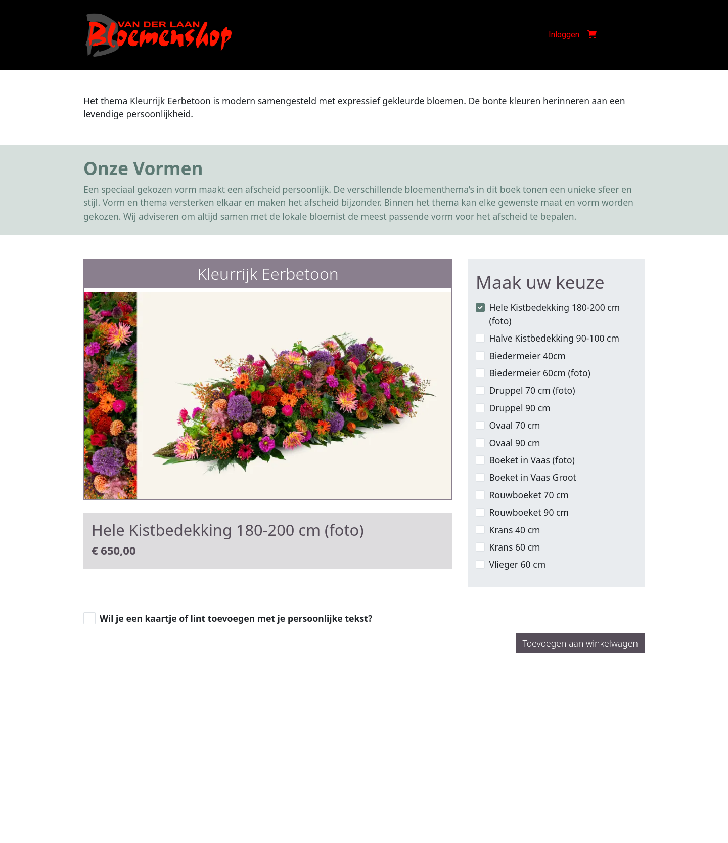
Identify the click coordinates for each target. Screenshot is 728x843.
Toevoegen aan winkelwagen (580, 643)
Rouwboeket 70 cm (529, 495)
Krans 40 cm (514, 530)
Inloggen (564, 34)
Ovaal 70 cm (514, 425)
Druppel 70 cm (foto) (532, 390)
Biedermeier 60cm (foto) (539, 373)
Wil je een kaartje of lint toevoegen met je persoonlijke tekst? (236, 618)
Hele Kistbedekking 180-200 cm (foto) (554, 313)
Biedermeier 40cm (527, 356)
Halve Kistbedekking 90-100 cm (554, 338)
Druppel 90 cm (519, 408)
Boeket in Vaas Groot (532, 477)
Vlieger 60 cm (517, 564)
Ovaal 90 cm (514, 443)
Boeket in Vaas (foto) (531, 460)
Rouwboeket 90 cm (529, 512)
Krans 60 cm (514, 547)
